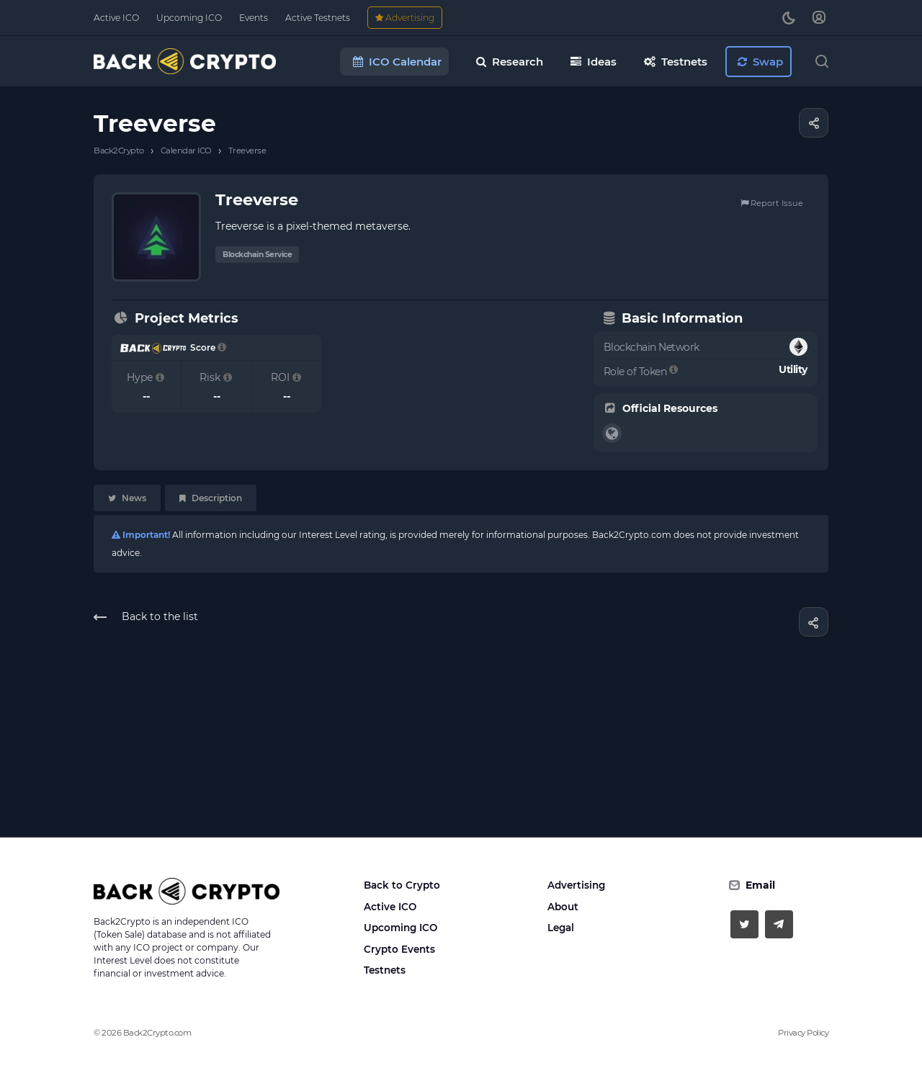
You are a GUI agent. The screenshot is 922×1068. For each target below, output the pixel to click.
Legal (560, 927)
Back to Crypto (402, 885)
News (127, 498)
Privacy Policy (803, 1033)
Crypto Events (399, 949)
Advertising (576, 885)
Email (760, 885)
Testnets (385, 970)
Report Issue (771, 203)
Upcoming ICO (400, 927)
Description (210, 498)
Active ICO (390, 906)
